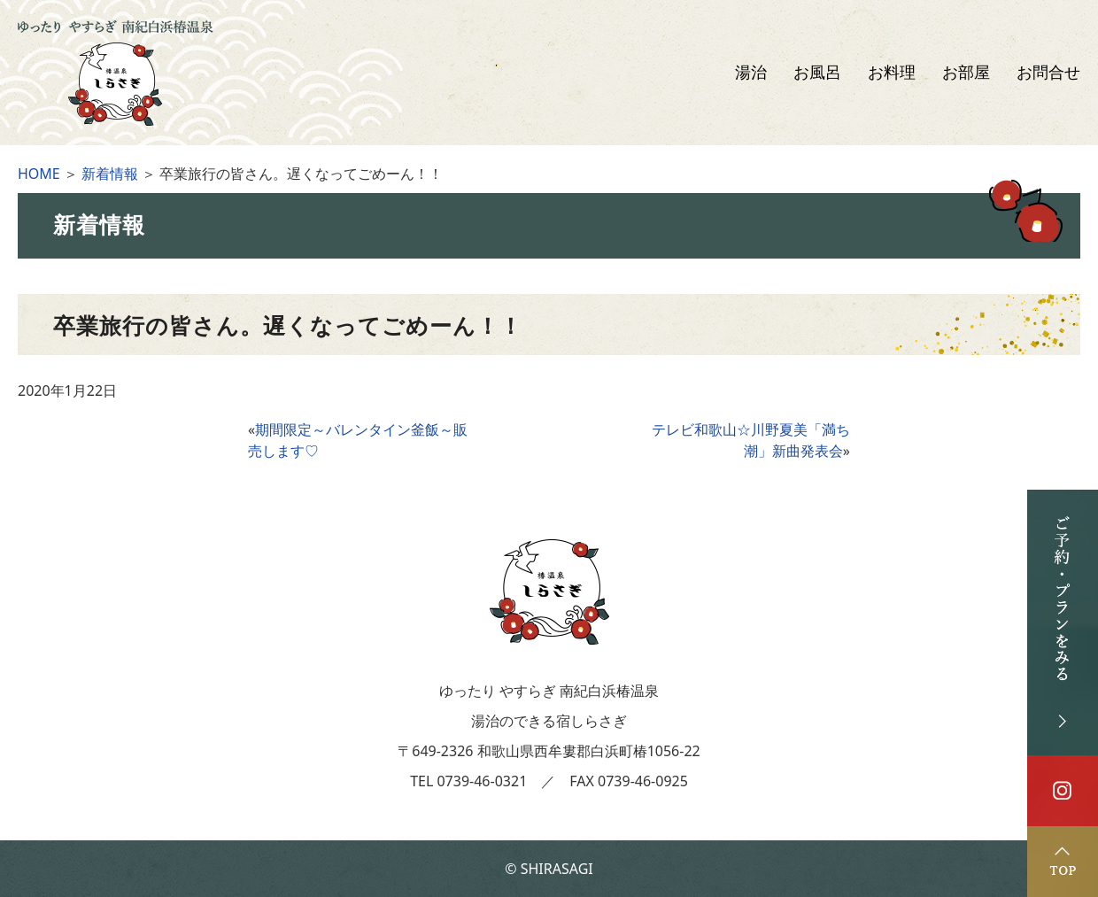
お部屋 (966, 72)
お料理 (892, 72)
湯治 (751, 72)
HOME (39, 173)
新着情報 (109, 173)
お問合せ (1048, 72)
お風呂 (817, 72)
